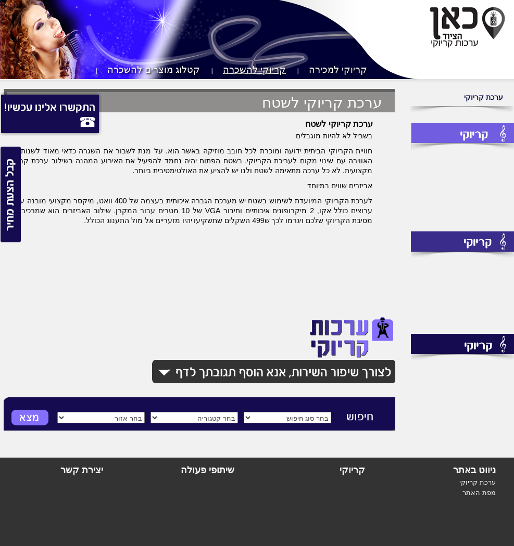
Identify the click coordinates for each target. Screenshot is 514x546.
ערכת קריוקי (483, 97)
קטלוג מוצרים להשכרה (153, 69)
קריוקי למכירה (338, 69)
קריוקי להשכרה (254, 69)
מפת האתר (479, 493)
